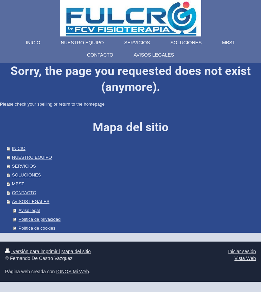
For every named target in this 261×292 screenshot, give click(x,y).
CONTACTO (24, 192)
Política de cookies (37, 228)
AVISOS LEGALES (30, 201)
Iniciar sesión (242, 251)
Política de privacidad (40, 219)
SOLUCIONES (26, 175)
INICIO (18, 148)
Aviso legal (29, 210)
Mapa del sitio (76, 251)
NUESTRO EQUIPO (32, 157)
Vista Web (245, 258)
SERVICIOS (24, 166)
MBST (18, 183)
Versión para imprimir (32, 251)
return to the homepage (82, 104)
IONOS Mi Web (72, 271)
